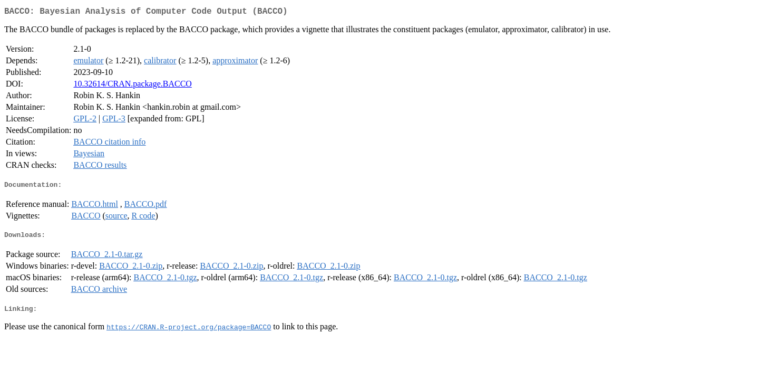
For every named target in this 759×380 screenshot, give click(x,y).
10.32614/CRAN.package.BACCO (132, 85)
